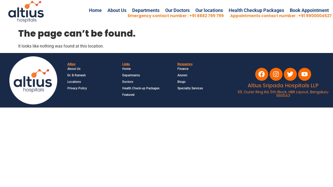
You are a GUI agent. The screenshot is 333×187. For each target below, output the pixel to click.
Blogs (181, 82)
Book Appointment (309, 10)
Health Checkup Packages (256, 10)
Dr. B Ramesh (76, 75)
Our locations (209, 10)
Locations (74, 82)
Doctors (127, 82)
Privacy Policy (77, 88)
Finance (182, 69)
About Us (116, 10)
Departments (145, 10)
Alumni (182, 75)
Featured (128, 95)
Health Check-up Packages (140, 88)
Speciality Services (190, 88)
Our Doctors (177, 10)
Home (95, 10)
